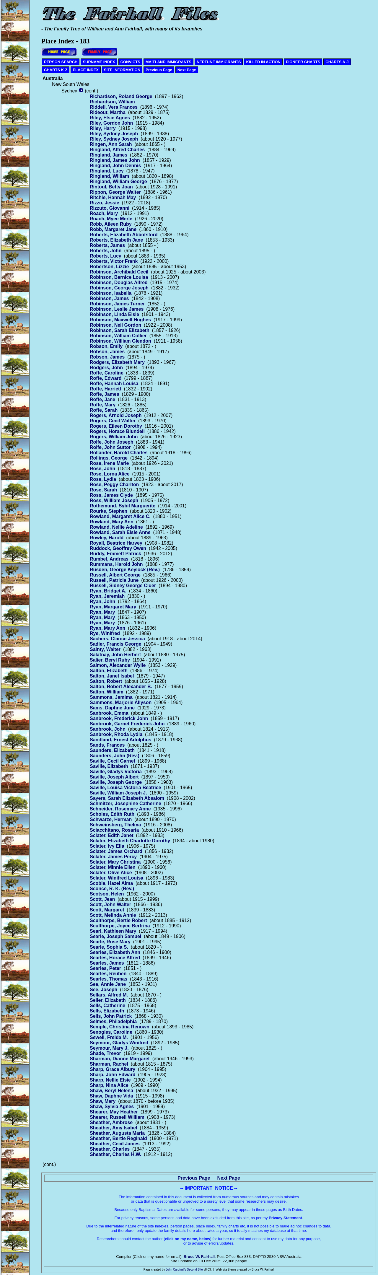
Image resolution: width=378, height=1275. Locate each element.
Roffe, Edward (106, 378)
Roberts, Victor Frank (114, 261)
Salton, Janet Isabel (112, 675)
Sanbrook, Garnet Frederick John (127, 723)
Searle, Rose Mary (110, 941)
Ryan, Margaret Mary (113, 606)
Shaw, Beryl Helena (111, 1090)
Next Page (186, 70)
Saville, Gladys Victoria (116, 771)
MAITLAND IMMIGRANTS (168, 62)
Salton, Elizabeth (109, 670)
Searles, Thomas (108, 978)
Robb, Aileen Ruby (111, 224)
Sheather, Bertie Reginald (118, 1138)
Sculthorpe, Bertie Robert (118, 920)
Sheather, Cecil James (115, 1143)
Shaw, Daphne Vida (111, 1095)
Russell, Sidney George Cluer (123, 585)
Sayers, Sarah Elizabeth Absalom (127, 798)
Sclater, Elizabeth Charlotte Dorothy (130, 840)
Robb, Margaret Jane (113, 229)
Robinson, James (109, 298)
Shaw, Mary (102, 1101)
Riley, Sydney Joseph (114, 133)
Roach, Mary (104, 213)
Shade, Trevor (105, 1053)
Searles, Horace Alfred (115, 957)
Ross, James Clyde (111, 495)
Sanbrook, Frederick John (119, 718)
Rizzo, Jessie (104, 202)
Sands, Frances (107, 745)
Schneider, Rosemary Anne (120, 808)
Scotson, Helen (107, 893)
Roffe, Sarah (104, 410)
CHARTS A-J (336, 62)
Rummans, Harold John (116, 564)
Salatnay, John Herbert (115, 654)
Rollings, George (109, 457)
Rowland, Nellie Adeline (116, 527)
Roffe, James (104, 394)
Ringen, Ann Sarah (111, 144)
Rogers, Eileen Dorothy (116, 426)
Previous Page (159, 70)
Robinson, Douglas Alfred (119, 282)
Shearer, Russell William (117, 1117)
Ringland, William (109, 176)
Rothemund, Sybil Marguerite (122, 505)
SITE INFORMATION (122, 70)
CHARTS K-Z (55, 70)
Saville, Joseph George (116, 782)
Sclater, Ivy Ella (107, 846)
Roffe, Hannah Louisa (114, 383)
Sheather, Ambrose (111, 1122)
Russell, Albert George (115, 574)
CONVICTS (130, 62)
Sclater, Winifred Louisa (116, 877)
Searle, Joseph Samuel (115, 936)
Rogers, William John (114, 436)
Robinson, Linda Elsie (114, 314)
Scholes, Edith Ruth (112, 814)
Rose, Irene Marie (109, 463)
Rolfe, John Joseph (111, 441)
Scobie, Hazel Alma (111, 883)
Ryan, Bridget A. (108, 590)
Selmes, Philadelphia (113, 1021)
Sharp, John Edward (113, 1074)
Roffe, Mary (102, 404)
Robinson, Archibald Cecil (119, 271)
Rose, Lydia (103, 479)
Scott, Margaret (107, 909)
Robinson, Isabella (110, 293)
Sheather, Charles (110, 1149)
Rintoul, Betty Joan (111, 186)
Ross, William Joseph (114, 500)
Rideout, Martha (108, 112)
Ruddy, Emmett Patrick (115, 553)
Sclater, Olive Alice (111, 872)
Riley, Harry (103, 128)
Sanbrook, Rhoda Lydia (116, 734)
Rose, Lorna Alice (110, 473)
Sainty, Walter (105, 649)
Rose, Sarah (103, 489)
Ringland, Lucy (107, 170)
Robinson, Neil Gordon (115, 325)
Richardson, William (112, 101)
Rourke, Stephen (108, 511)
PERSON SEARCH (60, 62)
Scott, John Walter (110, 904)
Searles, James (107, 962)
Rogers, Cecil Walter (113, 420)
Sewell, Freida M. (109, 1037)
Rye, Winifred (105, 633)
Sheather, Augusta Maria (117, 1133)
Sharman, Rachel (109, 1063)
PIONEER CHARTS (303, 62)
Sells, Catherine (107, 1005)
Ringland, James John (115, 160)
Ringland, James (108, 154)
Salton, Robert (106, 681)
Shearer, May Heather (114, 1111)
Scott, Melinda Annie (113, 915)
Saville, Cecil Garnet (112, 760)
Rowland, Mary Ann (111, 521)
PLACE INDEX (85, 70)
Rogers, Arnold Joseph (115, 415)
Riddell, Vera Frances (114, 107)
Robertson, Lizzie (109, 266)
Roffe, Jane (102, 399)
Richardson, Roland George (121, 96)
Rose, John (102, 468)
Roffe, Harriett (105, 388)
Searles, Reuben (108, 973)
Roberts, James (107, 245)
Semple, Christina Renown (119, 1026)
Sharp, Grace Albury (112, 1069)
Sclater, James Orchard (116, 851)
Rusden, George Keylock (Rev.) (125, 569)
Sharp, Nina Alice (109, 1085)
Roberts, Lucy (105, 255)
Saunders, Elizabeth (112, 750)
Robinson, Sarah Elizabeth (119, 330)
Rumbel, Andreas (109, 558)
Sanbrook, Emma (109, 713)
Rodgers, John (106, 367)
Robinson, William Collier (118, 335)
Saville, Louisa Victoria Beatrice (125, 787)
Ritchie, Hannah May (113, 197)
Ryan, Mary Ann (107, 628)
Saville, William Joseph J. (118, 792)
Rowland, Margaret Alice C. (120, 516)
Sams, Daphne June (112, 707)
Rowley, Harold (106, 537)
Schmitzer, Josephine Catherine (125, 803)
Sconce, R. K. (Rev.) (112, 888)
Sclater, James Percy (113, 856)
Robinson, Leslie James (117, 309)
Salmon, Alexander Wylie (118, 665)
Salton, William (106, 691)
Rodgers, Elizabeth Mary (117, 362)
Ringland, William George (118, 181)
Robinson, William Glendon (120, 340)
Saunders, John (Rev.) (114, 755)
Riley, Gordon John (111, 123)
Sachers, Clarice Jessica (117, 638)
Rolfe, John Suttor (110, 447)
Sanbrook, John (108, 729)
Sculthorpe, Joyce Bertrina (120, 925)
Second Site (195, 1269)
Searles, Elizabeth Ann (115, 952)
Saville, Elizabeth (109, 766)
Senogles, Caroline (111, 1032)
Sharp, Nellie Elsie (110, 1079)
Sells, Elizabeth (107, 1010)
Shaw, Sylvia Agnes (112, 1106)
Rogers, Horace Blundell (117, 431)
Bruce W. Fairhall (199, 1256)
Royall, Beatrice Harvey (116, 543)
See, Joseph (103, 989)
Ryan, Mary (102, 612)
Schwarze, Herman (111, 819)
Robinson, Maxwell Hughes (120, 319)
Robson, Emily (106, 346)
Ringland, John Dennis (115, 165)
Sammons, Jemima (111, 697)
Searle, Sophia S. (109, 947)
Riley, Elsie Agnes (110, 117)
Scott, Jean (102, 899)
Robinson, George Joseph (119, 287)
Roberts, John (106, 250)
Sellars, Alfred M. (109, 994)
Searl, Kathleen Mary (113, 931)
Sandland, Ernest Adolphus (120, 739)
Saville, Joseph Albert (114, 776)
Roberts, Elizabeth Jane (116, 239)
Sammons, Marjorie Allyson (120, 702)
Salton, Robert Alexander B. (121, 686)
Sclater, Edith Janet (111, 835)
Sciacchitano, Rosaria (114, 830)
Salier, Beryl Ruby (110, 659)
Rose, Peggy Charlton (114, 484)
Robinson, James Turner (117, 303)
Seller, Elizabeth (108, 1000)
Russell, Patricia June (114, 580)
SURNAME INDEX (99, 62)
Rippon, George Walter (115, 192)
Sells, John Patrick (111, 1016)
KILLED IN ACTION (263, 62)
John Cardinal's (176, 1269)
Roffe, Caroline (106, 372)
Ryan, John (102, 601)
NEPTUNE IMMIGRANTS (219, 62)
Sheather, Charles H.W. (115, 1154)
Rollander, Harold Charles (119, 452)
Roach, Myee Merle (111, 218)
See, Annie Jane (108, 984)
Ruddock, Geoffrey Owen (118, 548)
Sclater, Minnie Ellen (113, 867)
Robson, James (107, 351)
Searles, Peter (105, 968)
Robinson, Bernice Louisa (119, 277)
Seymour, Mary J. (109, 1048)
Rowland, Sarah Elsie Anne (120, 532)
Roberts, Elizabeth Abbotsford (124, 234)
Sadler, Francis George (115, 644)
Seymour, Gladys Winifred (119, 1042)
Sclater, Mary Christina (115, 861)
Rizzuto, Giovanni (109, 208)
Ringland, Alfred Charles (117, 149)
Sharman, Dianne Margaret (120, 1058)
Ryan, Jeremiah (107, 596)
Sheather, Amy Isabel (113, 1127)
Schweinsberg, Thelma (115, 824)
